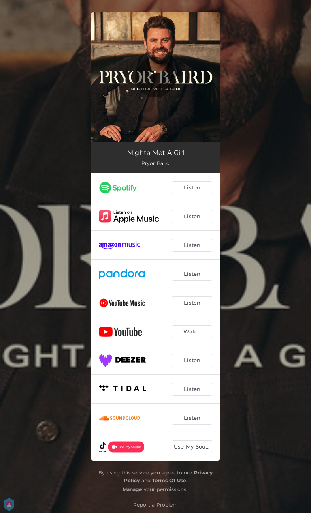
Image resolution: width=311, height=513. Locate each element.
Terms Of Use (169, 480)
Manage (132, 489)
